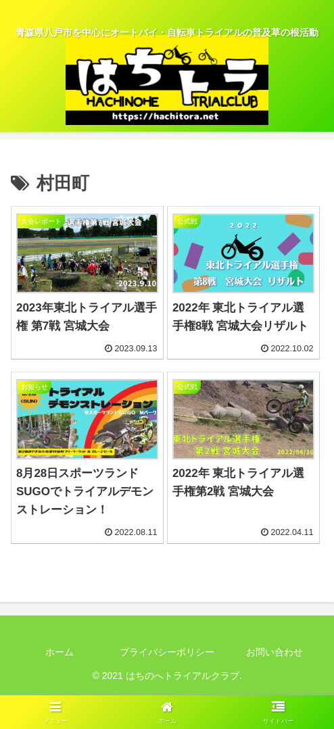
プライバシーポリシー (167, 652)
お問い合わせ (274, 652)
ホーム (59, 652)
